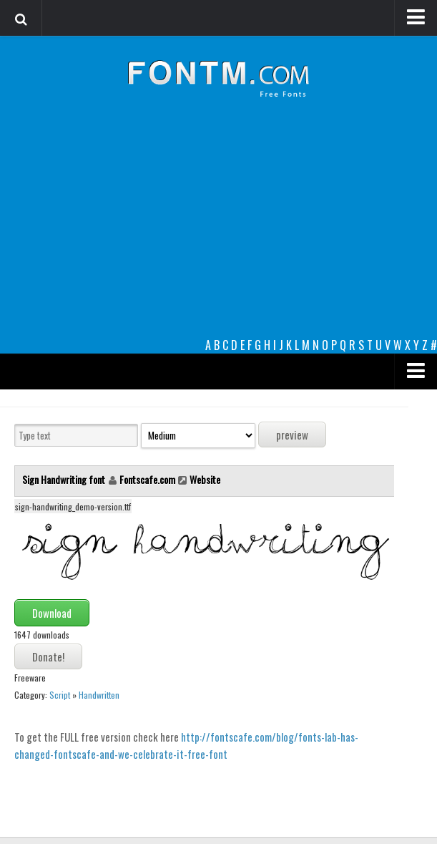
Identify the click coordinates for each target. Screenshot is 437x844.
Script (59, 695)
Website (205, 479)
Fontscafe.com (147, 479)
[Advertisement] (218, 229)
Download (52, 613)
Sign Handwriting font (64, 479)
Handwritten (99, 695)
